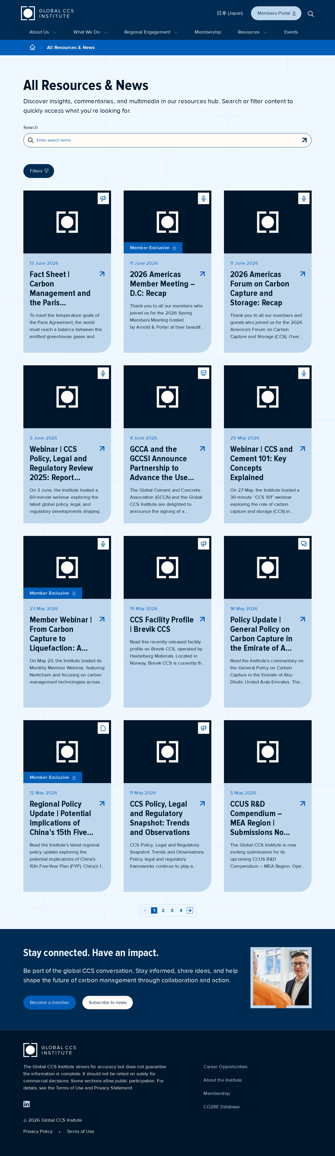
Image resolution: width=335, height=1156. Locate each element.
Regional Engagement (151, 32)
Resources (253, 32)
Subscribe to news (108, 1002)
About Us (43, 32)
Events (291, 32)
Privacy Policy (38, 1131)
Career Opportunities (225, 1067)
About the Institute (222, 1080)
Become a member (49, 1002)
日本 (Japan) (230, 13)
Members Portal (277, 13)
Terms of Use (80, 1131)
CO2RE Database (221, 1107)
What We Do (91, 32)
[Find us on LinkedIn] (26, 1104)
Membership (208, 32)
